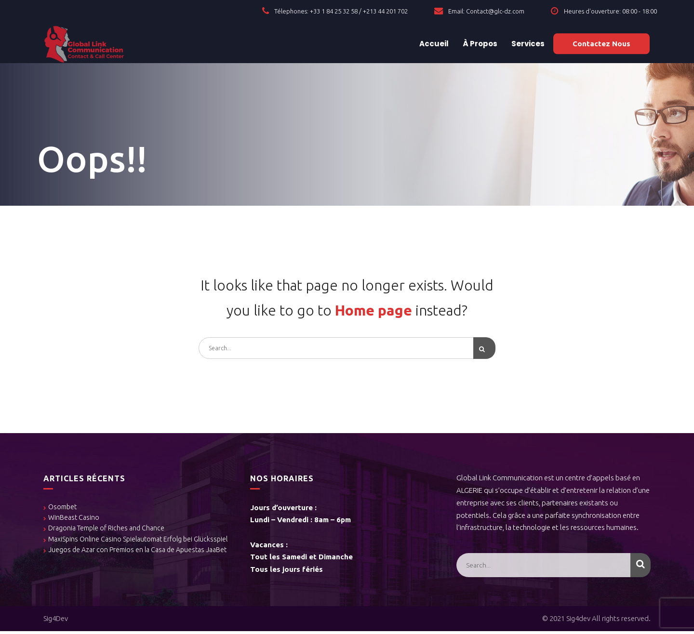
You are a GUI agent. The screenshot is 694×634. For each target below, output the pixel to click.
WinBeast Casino (73, 520)
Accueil (433, 44)
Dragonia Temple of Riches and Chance (106, 531)
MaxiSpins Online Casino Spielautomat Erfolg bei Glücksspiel (137, 541)
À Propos (479, 44)
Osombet (62, 509)
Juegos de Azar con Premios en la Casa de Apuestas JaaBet (137, 552)
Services (527, 44)
